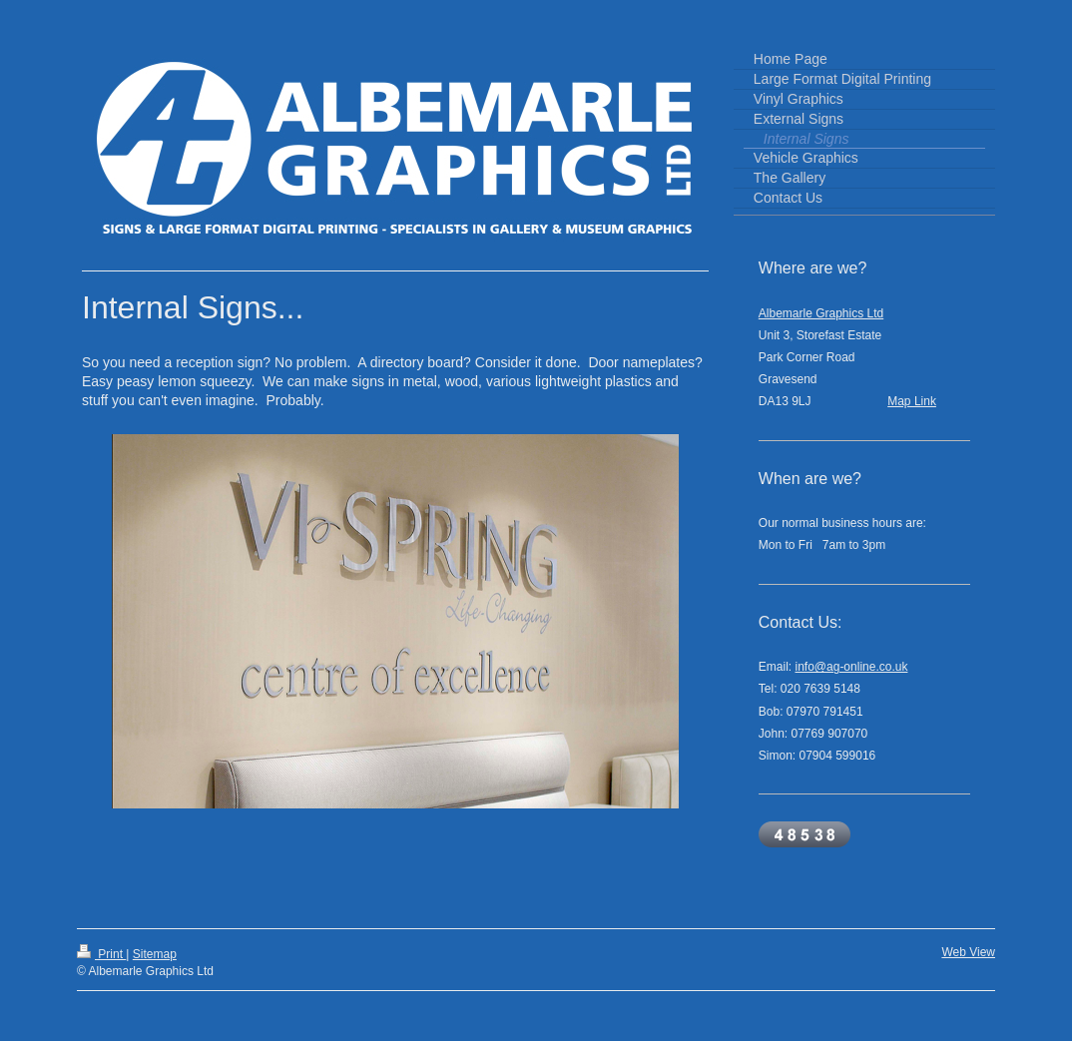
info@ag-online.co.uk (852, 667)
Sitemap (155, 954)
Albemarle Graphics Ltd (821, 313)
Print (101, 954)
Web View (968, 952)
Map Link (911, 401)
